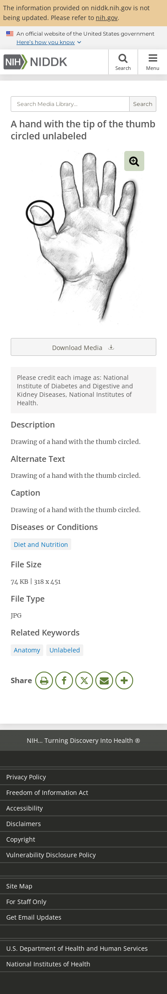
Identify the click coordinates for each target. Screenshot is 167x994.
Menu (152, 62)
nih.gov (107, 17)
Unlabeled (64, 650)
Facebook (64, 680)
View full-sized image (134, 161)
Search (123, 62)
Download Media (83, 347)
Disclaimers (23, 823)
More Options (124, 680)
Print (44, 680)
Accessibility (24, 808)
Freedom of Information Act (47, 792)
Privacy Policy (26, 777)
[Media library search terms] (70, 104)
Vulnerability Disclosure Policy (51, 855)
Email (104, 680)
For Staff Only (26, 901)
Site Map (19, 886)
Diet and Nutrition (41, 544)
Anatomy (27, 650)
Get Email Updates (33, 917)
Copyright (20, 839)
